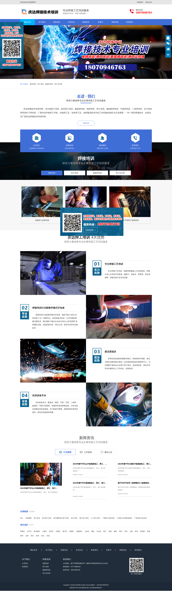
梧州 (120, 533)
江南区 (44, 533)
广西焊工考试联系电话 (124, 520)
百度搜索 (28, 520)
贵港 (148, 533)
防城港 (142, 533)
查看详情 (86, 123)
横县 (92, 533)
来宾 (32, 538)
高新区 (71, 533)
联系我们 (140, 2)
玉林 (27, 538)
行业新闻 (65, 454)
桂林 (110, 533)
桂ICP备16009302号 (102, 587)
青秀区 (22, 533)
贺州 (37, 538)
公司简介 (25, 565)
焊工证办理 (58, 84)
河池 (48, 538)
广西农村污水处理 (140, 520)
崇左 (42, 538)
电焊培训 (33, 84)
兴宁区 (29, 533)
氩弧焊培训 (49, 84)
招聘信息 (115, 22)
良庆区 (51, 533)
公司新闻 (86, 454)
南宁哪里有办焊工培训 (61, 520)
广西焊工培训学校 (108, 520)
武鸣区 (58, 533)
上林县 (86, 533)
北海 (131, 533)
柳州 (115, 533)
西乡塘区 (37, 533)
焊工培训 (41, 84)
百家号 (100, 22)
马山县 (99, 533)
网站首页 (27, 22)
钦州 (136, 533)
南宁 (104, 533)
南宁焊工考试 (84, 520)
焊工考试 (37, 520)
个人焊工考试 (95, 520)
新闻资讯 (85, 22)
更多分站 (149, 2)
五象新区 (79, 533)
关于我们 (42, 22)
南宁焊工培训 (46, 520)
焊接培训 (56, 22)
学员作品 (71, 22)
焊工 (21, 520)
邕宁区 (65, 533)
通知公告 (106, 454)
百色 (125, 533)
